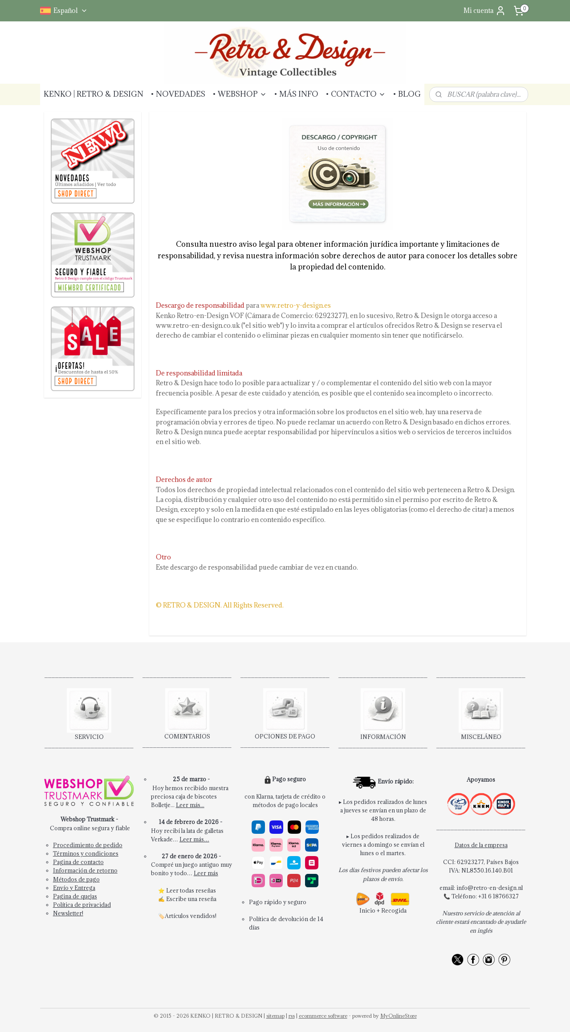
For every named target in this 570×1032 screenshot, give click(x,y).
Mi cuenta (485, 10)
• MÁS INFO (296, 94)
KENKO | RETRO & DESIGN (93, 94)
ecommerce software (323, 1015)
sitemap (275, 1015)
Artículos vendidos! (190, 915)
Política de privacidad (82, 904)
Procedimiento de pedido (87, 844)
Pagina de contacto (78, 861)
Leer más (206, 873)
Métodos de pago (76, 879)
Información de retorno (85, 870)
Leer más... (190, 804)
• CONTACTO (356, 94)
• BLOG (407, 94)
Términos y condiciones (85, 853)
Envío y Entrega (74, 887)
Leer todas (180, 890)
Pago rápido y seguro (277, 902)
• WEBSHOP (239, 94)
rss (292, 1015)
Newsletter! (68, 913)
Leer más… (194, 839)
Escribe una (182, 898)
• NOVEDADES (178, 94)
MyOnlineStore (398, 1015)
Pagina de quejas (75, 896)
